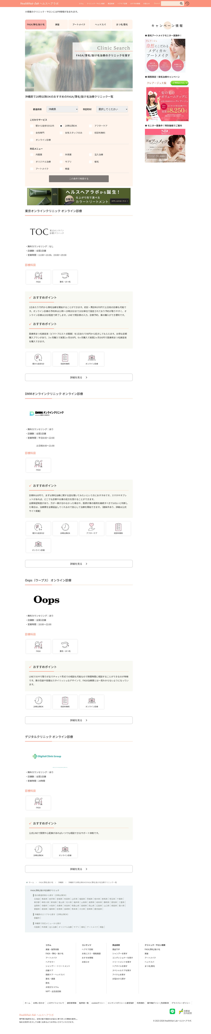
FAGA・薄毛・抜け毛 (54, 953)
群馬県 (105, 898)
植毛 (83, 927)
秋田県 (67, 898)
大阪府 (52, 905)
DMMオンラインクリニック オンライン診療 (54, 393)
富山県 (61, 902)
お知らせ (146, 3)
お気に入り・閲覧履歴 (91, 953)
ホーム (27, 1003)
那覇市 (37, 918)
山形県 (74, 898)
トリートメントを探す (121, 961)
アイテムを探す (118, 974)
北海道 (37, 898)
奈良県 (67, 905)
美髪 (57, 24)
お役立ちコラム (52, 987)
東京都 (37, 902)
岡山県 (91, 905)
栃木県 (97, 898)
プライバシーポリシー (180, 1003)
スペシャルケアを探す (121, 970)
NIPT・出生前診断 (53, 991)
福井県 (76, 902)
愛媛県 (37, 909)
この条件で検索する (79, 178)
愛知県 (114, 902)
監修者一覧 (84, 1003)
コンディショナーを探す (122, 957)
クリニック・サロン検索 (96, 3)
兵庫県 (59, 905)
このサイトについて (55, 1003)
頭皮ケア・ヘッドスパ (55, 974)
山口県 (106, 905)
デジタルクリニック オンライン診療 (49, 736)
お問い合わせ (38, 1003)
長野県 (91, 902)
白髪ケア (49, 970)
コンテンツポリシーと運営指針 (121, 1003)
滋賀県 (37, 905)
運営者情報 (71, 1003)
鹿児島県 (98, 909)
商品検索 (111, 3)
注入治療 (53, 927)
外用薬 (44, 927)
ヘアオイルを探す (119, 966)
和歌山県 (75, 905)
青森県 (44, 898)
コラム (81, 3)
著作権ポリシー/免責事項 (158, 1003)
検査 (102, 927)
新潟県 (54, 902)
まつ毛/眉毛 (122, 24)
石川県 (69, 902)
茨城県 (89, 898)
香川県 (121, 905)
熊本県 (74, 909)
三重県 (121, 902)
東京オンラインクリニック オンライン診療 (53, 211)
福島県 (82, 898)
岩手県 (52, 898)
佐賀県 (59, 909)
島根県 (84, 905)
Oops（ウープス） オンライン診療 (48, 580)
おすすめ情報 (135, 3)
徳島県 (114, 905)
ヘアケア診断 (122, 3)
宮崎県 (89, 909)
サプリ (76, 927)
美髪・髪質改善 (52, 949)
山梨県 (84, 902)
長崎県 (67, 909)
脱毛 (47, 982)
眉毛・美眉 (50, 978)
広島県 (99, 905)
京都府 (44, 905)
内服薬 (37, 927)
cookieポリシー (98, 1003)
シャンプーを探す (119, 953)
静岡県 (106, 902)
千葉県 (120, 898)
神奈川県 (45, 902)
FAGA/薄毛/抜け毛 (36, 24)
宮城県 (59, 898)
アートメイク (79, 24)
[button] (181, 3)
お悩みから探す (119, 978)
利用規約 (140, 1003)
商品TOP (116, 949)
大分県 (82, 909)
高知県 (44, 909)
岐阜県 (99, 902)
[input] (172, 3)
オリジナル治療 (65, 927)
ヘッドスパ (100, 24)
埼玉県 (112, 898)
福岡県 (52, 909)
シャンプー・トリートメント (58, 966)
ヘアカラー (50, 961)
